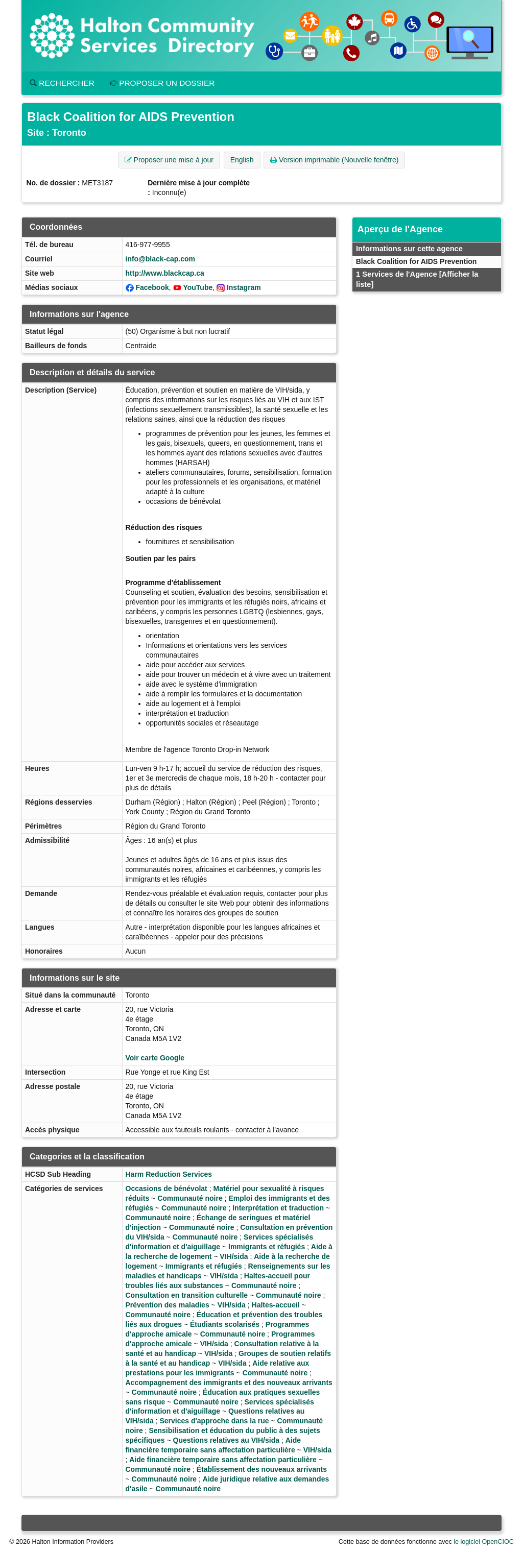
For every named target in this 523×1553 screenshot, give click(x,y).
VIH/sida (234, 1256)
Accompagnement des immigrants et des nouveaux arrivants (229, 1382)
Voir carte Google (155, 1058)
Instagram (244, 287)
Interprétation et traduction (278, 1208)
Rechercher (62, 83)
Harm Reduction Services (169, 1174)
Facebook (152, 287)
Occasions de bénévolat (166, 1188)
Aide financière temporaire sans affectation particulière (222, 1459)
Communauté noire (190, 1198)
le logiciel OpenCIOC (484, 1541)
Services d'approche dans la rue (214, 1421)
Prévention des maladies (167, 1305)
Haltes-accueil (276, 1305)
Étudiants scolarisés (224, 1324)
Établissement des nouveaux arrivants (262, 1469)
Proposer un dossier (162, 83)
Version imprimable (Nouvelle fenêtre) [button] (334, 160)
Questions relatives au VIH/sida (226, 1440)
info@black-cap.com (161, 259)
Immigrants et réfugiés (266, 1247)
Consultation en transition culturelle (187, 1295)
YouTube (197, 287)
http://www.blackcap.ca (165, 273)
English (242, 160)
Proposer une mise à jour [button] (169, 160)
